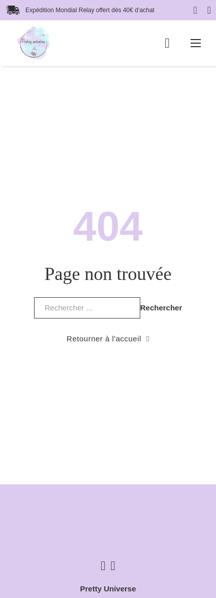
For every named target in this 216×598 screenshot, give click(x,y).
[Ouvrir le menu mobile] (196, 43)
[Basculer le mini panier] (167, 43)
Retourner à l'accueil (108, 338)
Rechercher (161, 307)
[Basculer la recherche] (209, 10)
